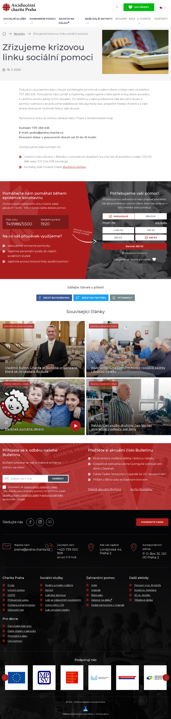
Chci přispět (139, 7)
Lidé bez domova (55, 595)
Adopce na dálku (101, 600)
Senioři (49, 590)
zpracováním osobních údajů (40, 487)
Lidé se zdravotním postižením (63, 600)
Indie (94, 585)
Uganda (95, 590)
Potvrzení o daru (17, 635)
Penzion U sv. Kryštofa (147, 585)
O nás (11, 585)
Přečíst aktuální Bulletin (104, 489)
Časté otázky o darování (22, 631)
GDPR (11, 595)
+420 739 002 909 (67, 551)
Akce (132, 18)
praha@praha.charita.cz (27, 549)
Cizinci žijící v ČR (54, 605)
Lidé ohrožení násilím (57, 609)
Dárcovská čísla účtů (19, 626)
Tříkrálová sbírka (143, 600)
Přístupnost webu (18, 600)
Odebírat (58, 478)
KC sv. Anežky (142, 595)
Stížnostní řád (16, 609)
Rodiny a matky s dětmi (59, 585)
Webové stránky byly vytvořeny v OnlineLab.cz (86, 710)
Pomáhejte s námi (152, 522)
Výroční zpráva (16, 590)
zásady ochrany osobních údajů (21, 495)
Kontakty (161, 18)
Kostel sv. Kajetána (145, 590)
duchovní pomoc (74, 167)
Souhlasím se (30, 487)
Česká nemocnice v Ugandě (107, 605)
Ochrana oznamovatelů (21, 605)
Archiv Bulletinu (141, 489)
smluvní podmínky (52, 495)
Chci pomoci (15, 640)
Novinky (121, 18)
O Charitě (144, 20)
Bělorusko (97, 595)
